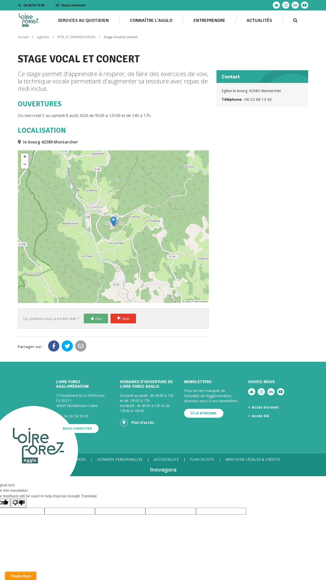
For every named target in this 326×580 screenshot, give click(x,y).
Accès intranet (265, 407)
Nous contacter (70, 5)
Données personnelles (120, 459)
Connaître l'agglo (151, 20)
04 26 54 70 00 (76, 416)
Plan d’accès (137, 422)
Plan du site (202, 459)
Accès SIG (260, 416)
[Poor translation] (18, 503)
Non (125, 318)
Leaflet (186, 301)
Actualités (259, 20)
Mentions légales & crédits (252, 459)
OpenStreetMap (201, 301)
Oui (98, 318)
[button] (113, 221)
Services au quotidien (83, 20)
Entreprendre (209, 20)
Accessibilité (166, 459)
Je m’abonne (204, 413)
